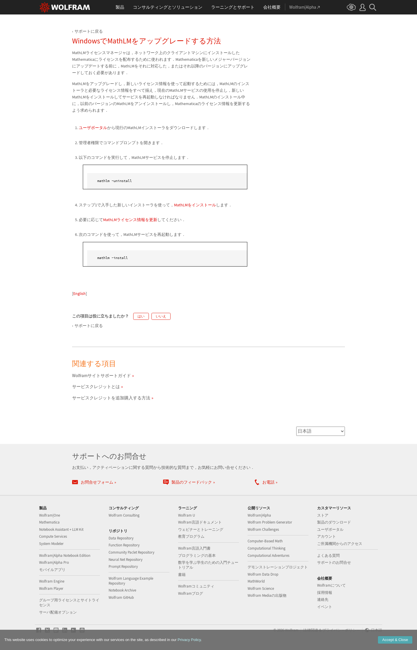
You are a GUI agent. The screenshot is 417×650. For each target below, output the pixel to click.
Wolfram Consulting (124, 515)
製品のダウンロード (334, 522)
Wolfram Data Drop (263, 574)
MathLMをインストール (195, 205)
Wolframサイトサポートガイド (101, 375)
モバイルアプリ (52, 569)
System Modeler (51, 543)
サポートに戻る (88, 31)
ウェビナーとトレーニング (200, 529)
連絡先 (322, 599)
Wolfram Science (261, 588)
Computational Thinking (267, 548)
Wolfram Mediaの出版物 (267, 595)
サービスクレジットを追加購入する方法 (111, 398)
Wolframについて (331, 585)
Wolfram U (186, 515)
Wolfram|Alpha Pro (54, 562)
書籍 (182, 574)
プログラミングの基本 (197, 555)
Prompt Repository (123, 566)
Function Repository (124, 545)
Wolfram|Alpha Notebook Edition (64, 555)
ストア (322, 515)
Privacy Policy (189, 640)
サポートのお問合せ (334, 562)
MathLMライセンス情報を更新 (130, 219)
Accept (395, 640)
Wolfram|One (49, 515)
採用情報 (324, 592)
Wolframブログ (190, 593)
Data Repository (121, 538)
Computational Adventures (268, 555)
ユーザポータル (93, 127)
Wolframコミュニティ (196, 586)
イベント (324, 606)
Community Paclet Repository (131, 552)
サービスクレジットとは (96, 386)
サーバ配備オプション (58, 612)
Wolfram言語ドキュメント (200, 522)
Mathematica (49, 522)
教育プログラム (191, 536)
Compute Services (53, 536)
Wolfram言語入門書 (194, 548)
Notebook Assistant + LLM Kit (61, 529)
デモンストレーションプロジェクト (278, 567)
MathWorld (256, 581)
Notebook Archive (122, 590)
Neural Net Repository (125, 559)
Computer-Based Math (265, 541)
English (79, 293)
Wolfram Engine (51, 581)
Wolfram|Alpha (259, 515)
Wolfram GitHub (121, 597)
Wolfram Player (51, 588)
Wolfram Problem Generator (270, 522)
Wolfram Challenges (263, 529)
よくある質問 (328, 555)
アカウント (326, 536)
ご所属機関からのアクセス (339, 543)
